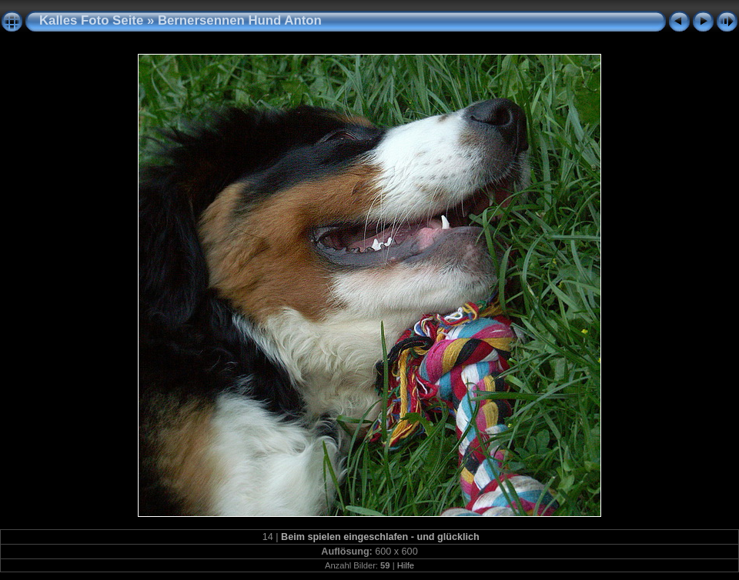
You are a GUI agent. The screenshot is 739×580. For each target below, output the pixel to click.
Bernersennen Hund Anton (240, 20)
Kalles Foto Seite (91, 20)
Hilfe (405, 565)
